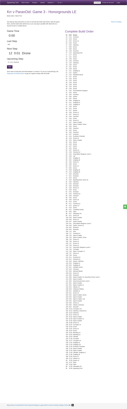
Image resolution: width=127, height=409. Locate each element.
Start (9, 67)
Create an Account (108, 2)
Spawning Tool (13, 3)
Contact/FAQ (20, 405)
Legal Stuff (43, 405)
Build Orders (25, 2)
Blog (8, 405)
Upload (42, 2)
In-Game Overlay (53, 405)
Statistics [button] (51, 2)
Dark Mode (97, 2)
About (12, 405)
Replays (34, 2)
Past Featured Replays (32, 405)
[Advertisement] (63, 388)
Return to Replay (116, 22)
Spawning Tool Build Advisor (15, 73)
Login (118, 2)
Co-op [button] (60, 2)
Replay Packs (63, 405)
